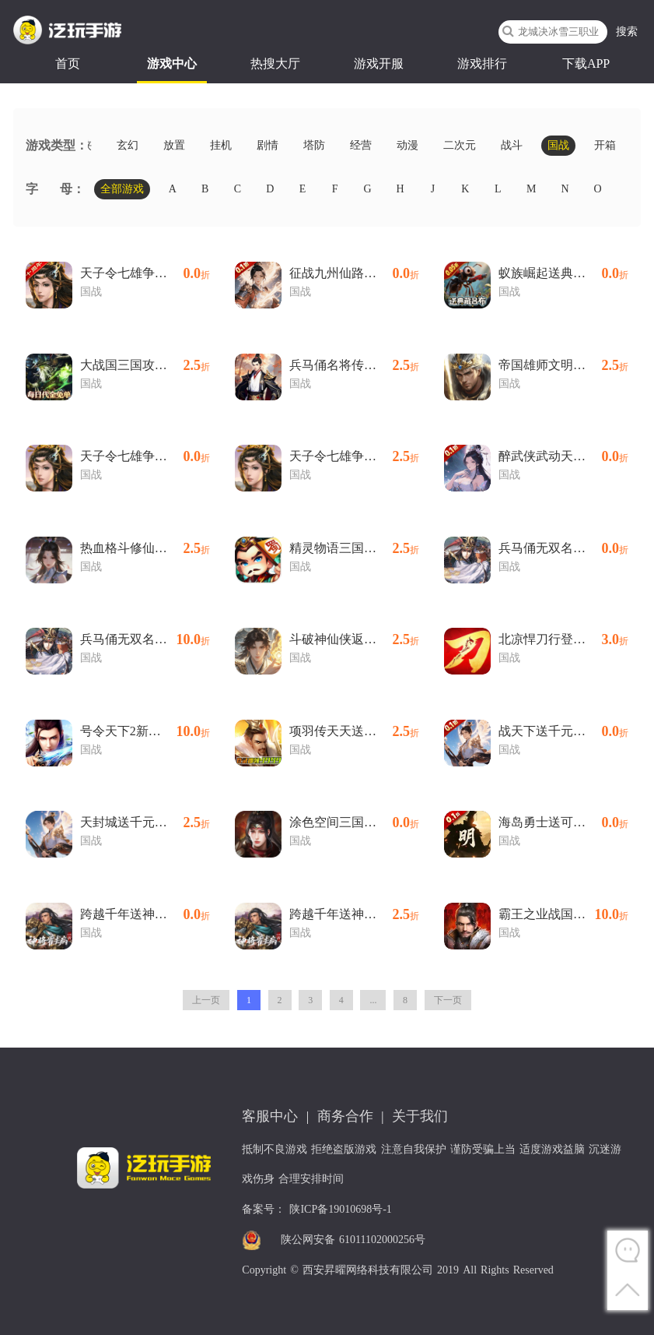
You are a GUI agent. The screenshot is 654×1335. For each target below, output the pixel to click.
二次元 (459, 145)
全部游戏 (122, 189)
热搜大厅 (275, 63)
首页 (67, 63)
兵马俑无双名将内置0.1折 (145, 639)
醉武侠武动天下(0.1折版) (563, 456)
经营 (361, 145)
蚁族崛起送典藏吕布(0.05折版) (563, 273)
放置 (174, 145)
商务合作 (345, 1116)
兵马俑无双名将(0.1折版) (563, 548)
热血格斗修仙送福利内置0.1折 (145, 548)
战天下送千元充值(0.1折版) (563, 731)
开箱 (605, 145)
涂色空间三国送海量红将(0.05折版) (354, 822)
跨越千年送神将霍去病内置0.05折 (354, 914)
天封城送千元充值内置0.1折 (145, 822)
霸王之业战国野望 (563, 914)
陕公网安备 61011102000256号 (353, 1239)
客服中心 (270, 1116)
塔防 (314, 145)
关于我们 (420, 1116)
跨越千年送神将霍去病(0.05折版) (145, 914)
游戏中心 (172, 63)
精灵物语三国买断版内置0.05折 (354, 548)
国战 (558, 145)
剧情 (267, 145)
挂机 (221, 145)
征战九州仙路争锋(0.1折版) (354, 273)
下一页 (448, 1000)
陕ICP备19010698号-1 (340, 1209)
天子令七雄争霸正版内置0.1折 (354, 456)
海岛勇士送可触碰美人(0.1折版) (563, 822)
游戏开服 (379, 63)
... (372, 1000)
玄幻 (127, 145)
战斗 (512, 145)
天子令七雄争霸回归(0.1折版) (145, 273)
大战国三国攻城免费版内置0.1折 (145, 365)
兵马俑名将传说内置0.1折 (354, 365)
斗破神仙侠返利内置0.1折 (354, 639)
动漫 (407, 145)
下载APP (586, 63)
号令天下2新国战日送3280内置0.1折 (145, 731)
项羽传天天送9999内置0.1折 (354, 731)
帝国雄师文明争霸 (563, 365)
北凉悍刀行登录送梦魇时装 (563, 639)
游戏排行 (482, 63)
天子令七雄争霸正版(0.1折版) (145, 456)
